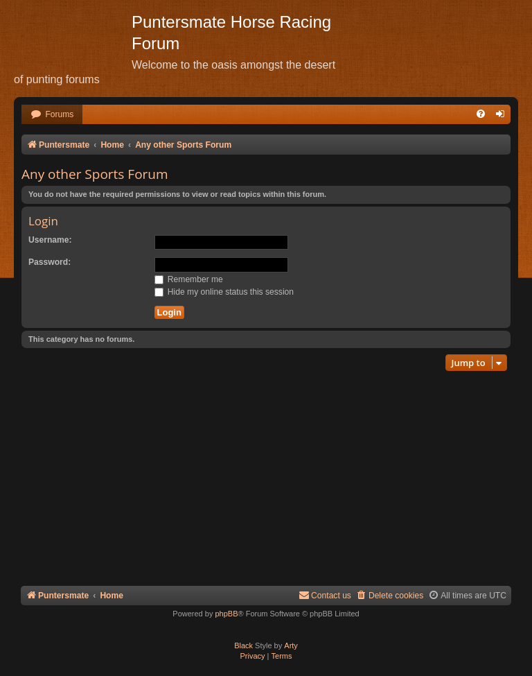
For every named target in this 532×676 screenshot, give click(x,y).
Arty (291, 645)
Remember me (188, 279)
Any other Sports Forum (94, 174)
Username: (50, 240)
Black (243, 645)
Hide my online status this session (224, 292)
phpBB (226, 613)
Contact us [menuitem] (325, 595)
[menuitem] (52, 114)
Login (43, 221)
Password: (49, 262)
